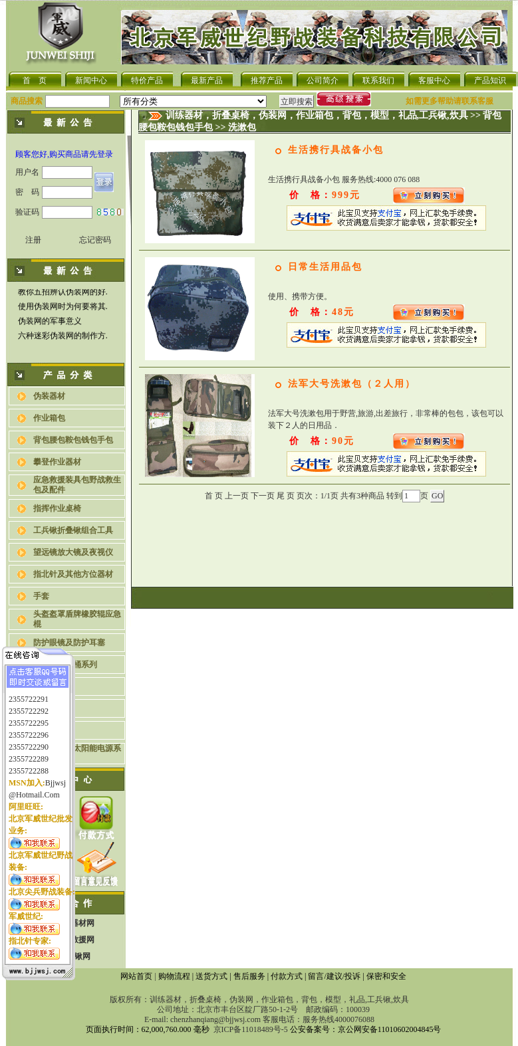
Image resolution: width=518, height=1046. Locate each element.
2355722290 (29, 741)
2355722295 (29, 717)
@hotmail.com (34, 788)
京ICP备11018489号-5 (250, 1029)
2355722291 (29, 693)
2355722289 (29, 753)
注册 (33, 240)
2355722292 (29, 705)
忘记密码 (95, 240)
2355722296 (29, 729)
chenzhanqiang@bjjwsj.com (215, 1019)
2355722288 (29, 765)
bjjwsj (55, 777)
